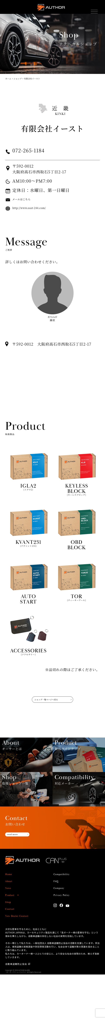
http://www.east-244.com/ (38, 208)
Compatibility (65, 918)
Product (11, 939)
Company (61, 932)
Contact (12, 953)
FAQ (57, 925)
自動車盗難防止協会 (16, 1008)
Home (10, 918)
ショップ (18, 78)
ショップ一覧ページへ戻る (43, 706)
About (10, 925)
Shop (9, 946)
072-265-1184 (36, 150)
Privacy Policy (65, 939)
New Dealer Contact (22, 960)
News (9, 932)
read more (16, 880)
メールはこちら (26, 199)
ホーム (8, 78)
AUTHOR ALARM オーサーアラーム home (50, 9)
